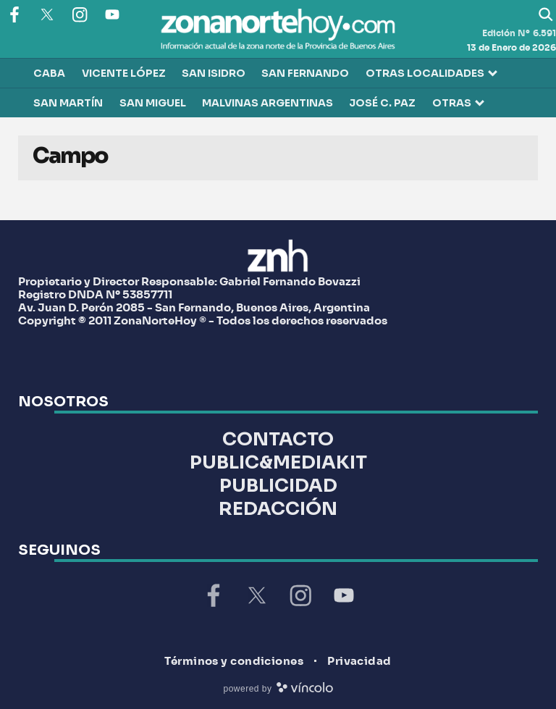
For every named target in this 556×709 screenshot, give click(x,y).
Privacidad (359, 661)
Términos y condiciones (233, 661)
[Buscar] (546, 14)
